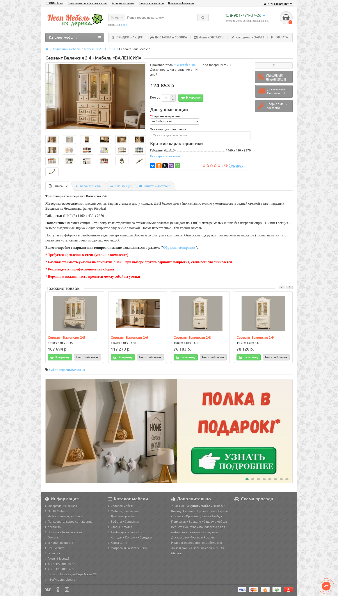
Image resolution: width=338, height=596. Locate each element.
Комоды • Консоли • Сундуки (130, 537)
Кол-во (155, 97)
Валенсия (78, 370)
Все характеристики (165, 156)
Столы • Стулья (120, 527)
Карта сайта (117, 542)
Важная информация (181, 3)
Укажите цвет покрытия (168, 129)
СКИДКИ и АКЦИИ (127, 37)
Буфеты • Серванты (123, 521)
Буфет (53, 370)
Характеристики (89, 186)
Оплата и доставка (154, 186)
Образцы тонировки (179, 247)
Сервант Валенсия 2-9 (255, 337)
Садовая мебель (121, 506)
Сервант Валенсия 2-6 (129, 337)
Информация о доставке (64, 516)
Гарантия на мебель (151, 3)
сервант (64, 370)
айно (124, 24)
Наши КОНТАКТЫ (209, 37)
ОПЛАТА (279, 37)
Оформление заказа (61, 506)
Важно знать (55, 548)
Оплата (51, 537)
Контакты (53, 527)
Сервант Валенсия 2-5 (66, 337)
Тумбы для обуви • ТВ (125, 532)
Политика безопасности (63, 532)
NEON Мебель (56, 511)
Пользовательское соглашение (87, 3)
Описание (58, 186)
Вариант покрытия (166, 116)
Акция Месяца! (57, 558)
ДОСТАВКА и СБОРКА (168, 37)
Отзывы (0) (121, 186)
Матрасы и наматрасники (127, 548)
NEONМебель (54, 3)
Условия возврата (123, 3)
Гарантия (52, 553)
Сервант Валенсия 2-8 (192, 337)
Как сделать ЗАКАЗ (247, 37)
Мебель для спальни (124, 511)
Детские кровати (121, 516)
